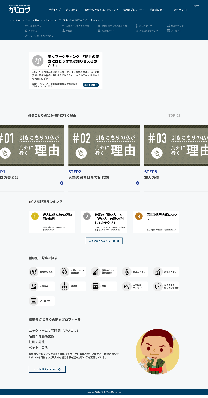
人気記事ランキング (148, 30)
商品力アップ (145, 25)
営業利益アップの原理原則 (114, 25)
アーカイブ (176, 30)
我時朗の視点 (34, 25)
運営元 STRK (181, 9)
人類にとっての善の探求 (77, 25)
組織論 (69, 30)
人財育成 (32, 30)
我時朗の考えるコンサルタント (102, 9)
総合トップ (55, 9)
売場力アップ (108, 30)
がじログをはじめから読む (40, 35)
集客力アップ (177, 25)
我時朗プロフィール (134, 9)
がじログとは (73, 9)
